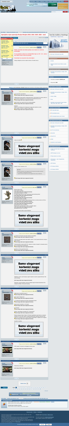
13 (37, 387)
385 (16, 41)
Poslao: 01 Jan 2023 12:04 (6, 184)
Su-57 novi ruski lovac (55, 130)
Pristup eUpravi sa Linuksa (56, 156)
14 (39, 387)
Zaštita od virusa (50, 414)
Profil (17, 133)
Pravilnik (50, 1)
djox (3, 137)
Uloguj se (37, 1)
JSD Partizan (53, 163)
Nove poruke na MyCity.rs (54, 146)
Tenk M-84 (53, 133)
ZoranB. (3, 187)
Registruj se (42, 1)
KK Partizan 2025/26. (55, 169)
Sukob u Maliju (53, 96)
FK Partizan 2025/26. (55, 166)
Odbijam (48, 424)
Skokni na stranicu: (39, 43)
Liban (52, 99)
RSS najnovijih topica (55, 110)
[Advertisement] (34, 23)
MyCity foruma (18, 421)
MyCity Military (32, 1)
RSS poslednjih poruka (55, 113)
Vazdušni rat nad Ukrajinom (56, 142)
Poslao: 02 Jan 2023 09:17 (6, 341)
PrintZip (3, 344)
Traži (59, 1)
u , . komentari (5, 42)
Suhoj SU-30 (53, 136)
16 (43, 387)
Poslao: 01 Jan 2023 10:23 (6, 161)
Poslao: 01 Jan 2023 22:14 (6, 288)
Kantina (46, 1)
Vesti (43, 414)
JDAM (52, 139)
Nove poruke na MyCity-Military (55, 120)
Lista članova (55, 1)
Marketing (66, 1)
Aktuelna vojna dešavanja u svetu (12, 32)
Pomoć (62, 1)
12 (35, 387)
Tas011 (3, 257)
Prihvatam (42, 424)
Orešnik (52, 60)
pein (3, 91)
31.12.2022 (46, 37)
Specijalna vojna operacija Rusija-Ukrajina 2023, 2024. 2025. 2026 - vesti (35, 32)
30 (13, 41)
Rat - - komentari (5, 56)
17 (45, 387)
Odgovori (15, 37)
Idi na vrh (46, 390)
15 (41, 387)
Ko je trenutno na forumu (7, 400)
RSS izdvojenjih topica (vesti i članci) (58, 116)
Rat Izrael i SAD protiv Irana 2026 (57, 54)
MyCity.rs (45, 414)
